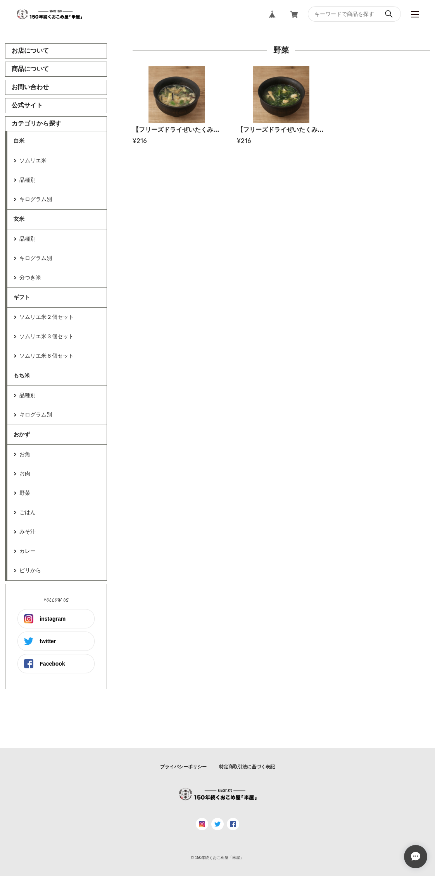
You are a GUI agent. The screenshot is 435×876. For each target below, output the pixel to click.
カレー (27, 551)
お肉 (24, 473)
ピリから (30, 570)
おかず (22, 434)
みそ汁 (27, 531)
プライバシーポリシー (183, 766)
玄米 (19, 219)
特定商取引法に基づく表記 (247, 766)
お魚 (24, 454)
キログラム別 (35, 199)
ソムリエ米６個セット (46, 356)
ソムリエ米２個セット (46, 317)
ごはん (27, 512)
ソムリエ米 (33, 160)
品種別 (27, 180)
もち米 (22, 375)
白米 (19, 141)
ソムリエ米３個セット (46, 336)
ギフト (22, 297)
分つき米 (30, 277)
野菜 (24, 493)
